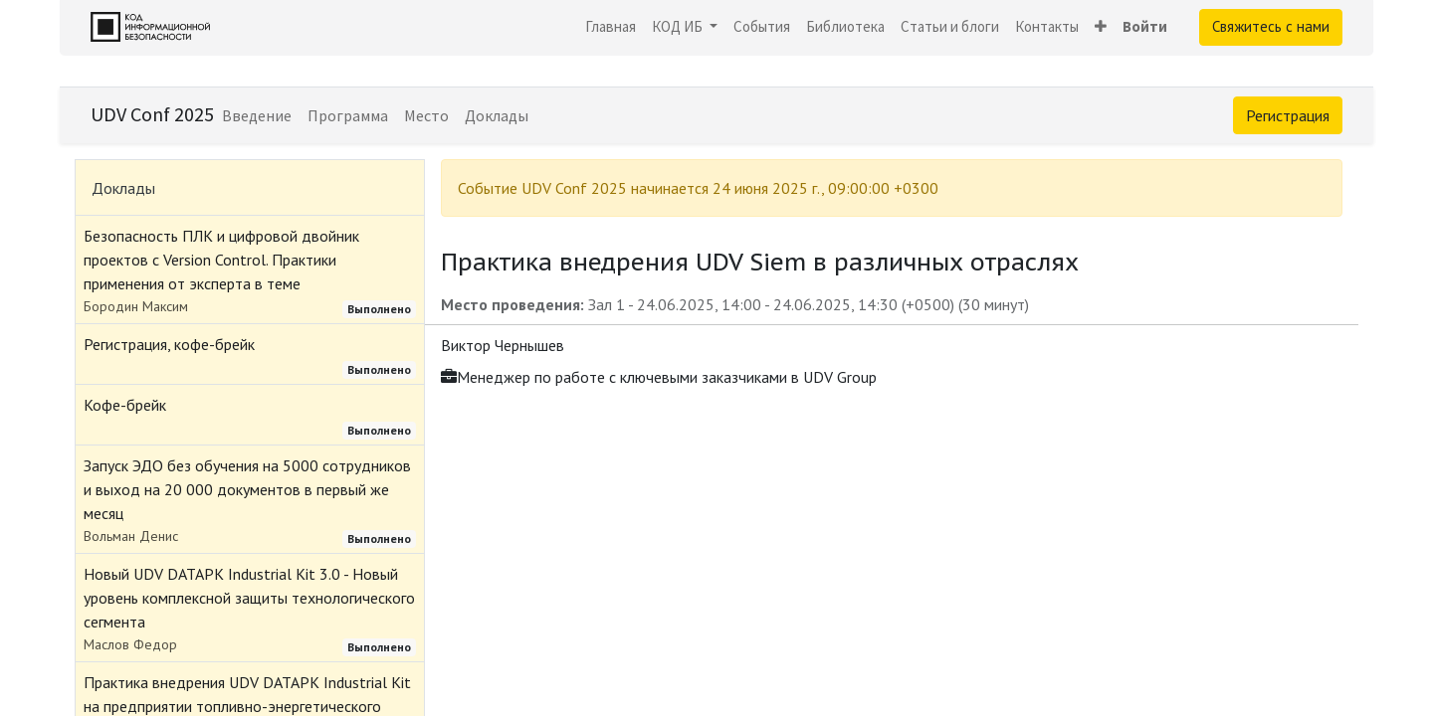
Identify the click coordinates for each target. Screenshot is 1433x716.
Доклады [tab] (123, 188)
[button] (1101, 27)
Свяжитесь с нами (1271, 26)
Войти (1145, 26)
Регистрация (1288, 115)
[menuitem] (610, 27)
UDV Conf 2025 (152, 113)
